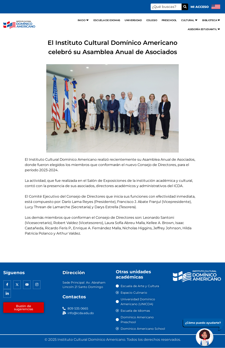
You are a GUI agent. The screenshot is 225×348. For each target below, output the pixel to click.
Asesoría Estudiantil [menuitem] (204, 29)
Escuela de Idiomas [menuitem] (106, 20)
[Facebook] (7, 285)
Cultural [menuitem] (189, 20)
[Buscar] (185, 7)
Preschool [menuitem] (169, 20)
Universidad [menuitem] (133, 20)
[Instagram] (37, 285)
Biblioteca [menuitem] (211, 20)
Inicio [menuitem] (83, 20)
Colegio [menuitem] (151, 20)
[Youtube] (27, 285)
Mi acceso (200, 7)
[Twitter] (17, 285)
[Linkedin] (7, 294)
